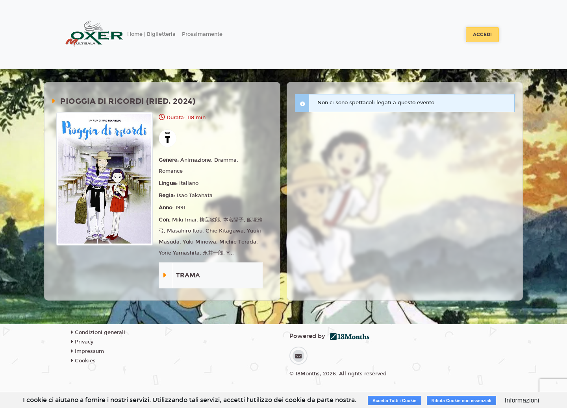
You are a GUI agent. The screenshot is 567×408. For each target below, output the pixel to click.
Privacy (82, 342)
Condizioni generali (98, 332)
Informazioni (522, 400)
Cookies (83, 361)
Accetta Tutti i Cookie (394, 400)
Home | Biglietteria (151, 34)
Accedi (482, 34)
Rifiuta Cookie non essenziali (461, 400)
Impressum (87, 351)
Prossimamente (202, 34)
